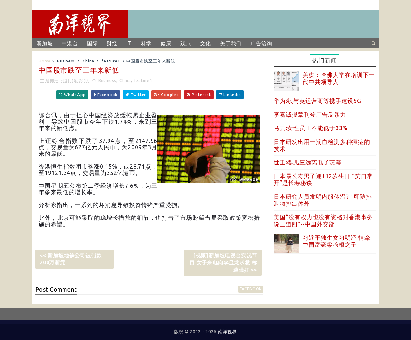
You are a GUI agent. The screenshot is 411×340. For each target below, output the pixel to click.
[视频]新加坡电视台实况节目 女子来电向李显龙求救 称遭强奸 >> (223, 263)
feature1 (111, 61)
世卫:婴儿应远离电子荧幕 (308, 162)
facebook (251, 289)
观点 (185, 43)
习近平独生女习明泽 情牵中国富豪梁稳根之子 (336, 241)
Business (66, 61)
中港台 (70, 43)
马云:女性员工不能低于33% (311, 128)
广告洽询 (261, 43)
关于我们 (230, 43)
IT (129, 43)
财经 (112, 43)
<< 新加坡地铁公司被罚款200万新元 (70, 259)
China (88, 61)
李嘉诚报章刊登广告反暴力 (310, 114)
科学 (146, 43)
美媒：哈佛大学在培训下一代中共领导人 (338, 78)
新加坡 (45, 43)
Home (45, 61)
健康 (166, 43)
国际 (92, 43)
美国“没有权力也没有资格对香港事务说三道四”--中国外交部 (323, 220)
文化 (205, 43)
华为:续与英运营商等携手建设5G (317, 100)
